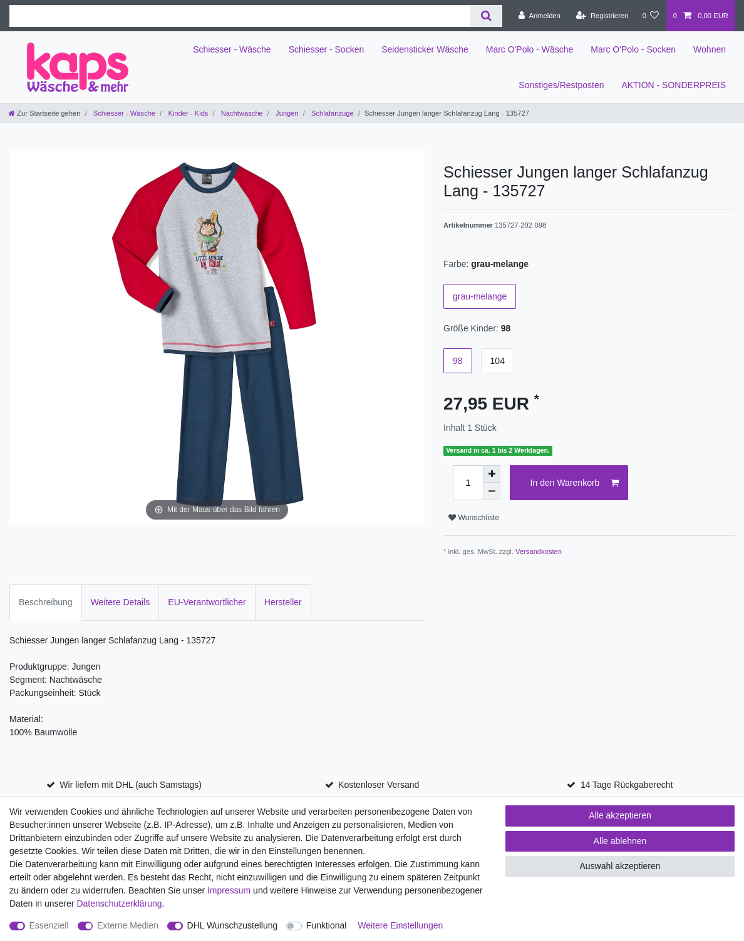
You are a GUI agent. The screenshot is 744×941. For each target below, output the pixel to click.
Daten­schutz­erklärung (119, 903)
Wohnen (709, 49)
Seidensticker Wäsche (424, 49)
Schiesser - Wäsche (232, 49)
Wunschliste (473, 517)
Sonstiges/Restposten (561, 85)
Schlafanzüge (331, 113)
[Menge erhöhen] (491, 474)
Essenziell (49, 925)
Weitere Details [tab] (120, 602)
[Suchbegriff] (239, 16)
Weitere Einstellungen (400, 925)
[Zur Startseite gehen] (44, 113)
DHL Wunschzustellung (232, 925)
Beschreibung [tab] (46, 602)
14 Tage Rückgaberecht (627, 785)
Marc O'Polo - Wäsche (530, 49)
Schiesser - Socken (326, 49)
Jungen (286, 113)
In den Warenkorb (574, 483)
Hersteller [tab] (283, 602)
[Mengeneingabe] (468, 482)
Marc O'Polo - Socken (633, 49)
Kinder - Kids (187, 113)
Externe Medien (127, 925)
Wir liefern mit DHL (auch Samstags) (130, 785)
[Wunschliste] (650, 15)
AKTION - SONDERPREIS (674, 85)
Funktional (326, 925)
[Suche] (486, 16)
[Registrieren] (602, 15)
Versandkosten (538, 551)
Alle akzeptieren (620, 815)
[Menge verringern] (491, 491)
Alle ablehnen (620, 841)
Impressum (229, 890)
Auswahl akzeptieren (619, 866)
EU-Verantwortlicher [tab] (207, 602)
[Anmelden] (539, 15)
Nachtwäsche (241, 113)
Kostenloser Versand (378, 785)
